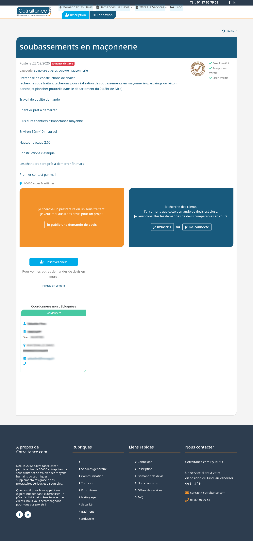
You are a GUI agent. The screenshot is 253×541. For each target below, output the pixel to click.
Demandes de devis (112, 7)
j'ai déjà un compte (53, 286)
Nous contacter (147, 484)
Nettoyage (87, 498)
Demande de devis (149, 477)
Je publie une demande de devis (72, 225)
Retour (229, 32)
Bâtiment (86, 512)
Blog (175, 7)
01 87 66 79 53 (200, 500)
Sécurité (86, 505)
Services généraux (93, 470)
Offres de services (148, 491)
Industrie (86, 519)
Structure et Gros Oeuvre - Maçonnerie (61, 71)
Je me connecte (197, 228)
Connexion (143, 462)
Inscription (144, 470)
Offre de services (149, 7)
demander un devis (76, 7)
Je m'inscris (162, 228)
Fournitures (88, 491)
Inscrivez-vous (53, 263)
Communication (91, 477)
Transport (87, 484)
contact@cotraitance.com (207, 493)
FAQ (139, 498)
